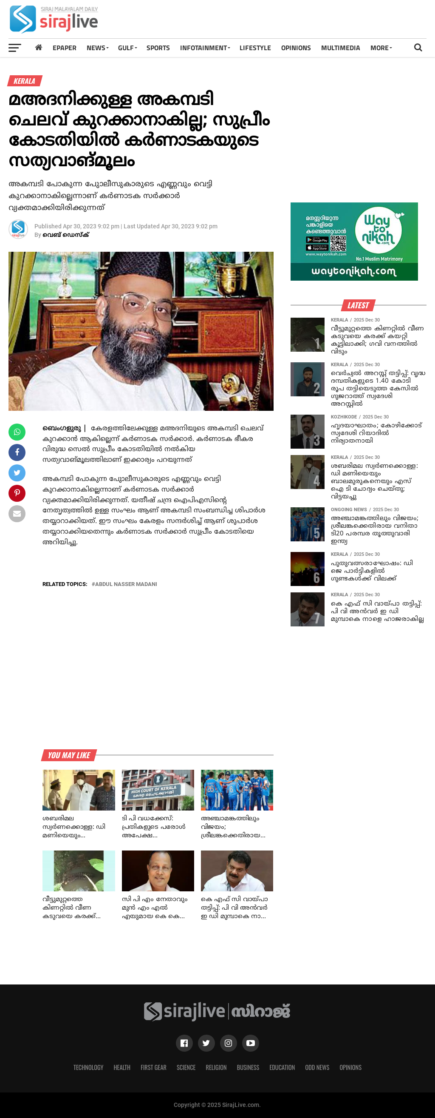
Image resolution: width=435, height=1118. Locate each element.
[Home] (39, 47)
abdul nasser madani (126, 584)
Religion (216, 1067)
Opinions (350, 1067)
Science (186, 1067)
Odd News (317, 1067)
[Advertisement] (317, 22)
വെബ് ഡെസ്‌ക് (65, 235)
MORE (379, 48)
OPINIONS (296, 48)
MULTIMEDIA (340, 48)
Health (122, 1067)
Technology (88, 1067)
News (96, 48)
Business (248, 1067)
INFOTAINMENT (203, 48)
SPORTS (158, 48)
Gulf (126, 48)
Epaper (64, 48)
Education (282, 1067)
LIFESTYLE (255, 48)
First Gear (154, 1067)
